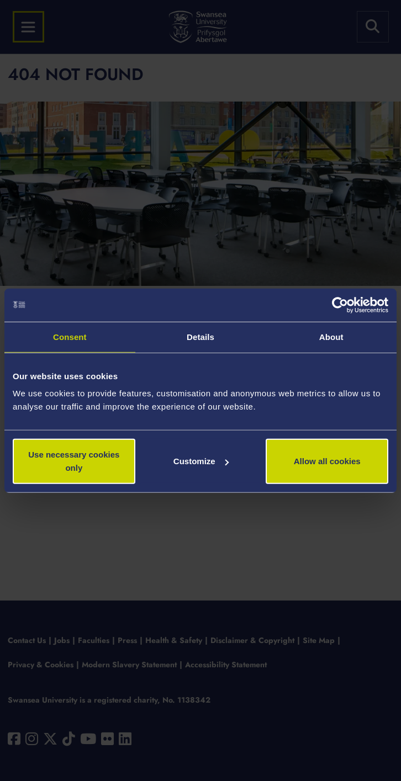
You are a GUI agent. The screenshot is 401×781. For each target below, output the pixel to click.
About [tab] (331, 336)
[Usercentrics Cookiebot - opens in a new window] (340, 304)
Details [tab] (200, 336)
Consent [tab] (70, 336)
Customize (201, 461)
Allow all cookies (327, 461)
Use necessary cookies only (73, 461)
